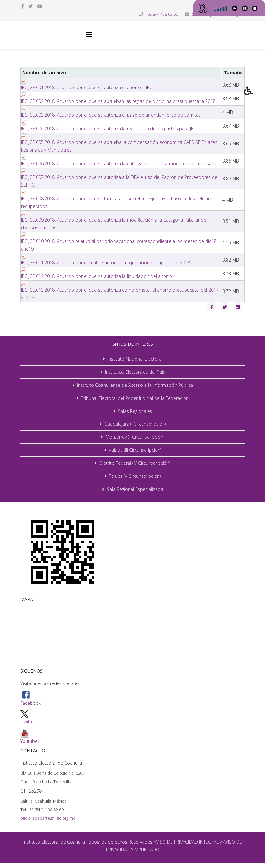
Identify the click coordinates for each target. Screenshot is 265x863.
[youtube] (39, 6)
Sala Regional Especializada (135, 489)
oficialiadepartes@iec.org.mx (47, 818)
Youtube (29, 736)
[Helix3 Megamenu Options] (89, 34)
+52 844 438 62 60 (161, 14)
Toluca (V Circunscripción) (135, 476)
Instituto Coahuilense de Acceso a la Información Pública (135, 385)
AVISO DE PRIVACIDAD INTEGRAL (186, 842)
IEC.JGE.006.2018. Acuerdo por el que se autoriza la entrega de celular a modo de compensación (120, 163)
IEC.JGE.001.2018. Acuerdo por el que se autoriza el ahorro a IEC (86, 87)
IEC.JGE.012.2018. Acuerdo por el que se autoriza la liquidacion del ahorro (96, 276)
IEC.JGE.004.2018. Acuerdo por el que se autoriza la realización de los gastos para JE (107, 128)
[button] (254, 95)
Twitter (28, 721)
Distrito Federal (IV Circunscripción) (135, 463)
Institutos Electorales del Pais (135, 372)
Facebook (30, 698)
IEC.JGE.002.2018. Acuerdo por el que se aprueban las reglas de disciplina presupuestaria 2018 (118, 101)
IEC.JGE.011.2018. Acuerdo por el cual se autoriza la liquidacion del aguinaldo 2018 (105, 262)
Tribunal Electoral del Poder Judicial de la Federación (135, 398)
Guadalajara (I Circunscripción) (135, 424)
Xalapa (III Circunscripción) (135, 450)
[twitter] (30, 6)
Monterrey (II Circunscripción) (135, 437)
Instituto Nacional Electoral (135, 359)
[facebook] (22, 6)
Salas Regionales (135, 411)
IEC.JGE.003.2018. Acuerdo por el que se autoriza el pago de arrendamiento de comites (111, 115)
